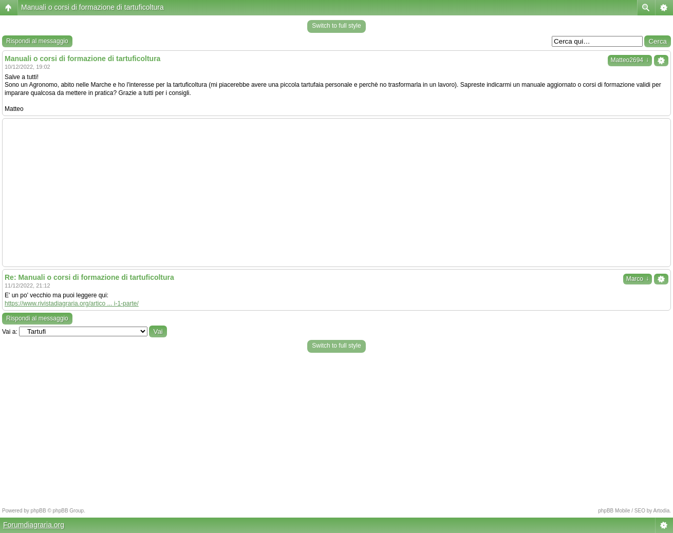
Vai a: (9, 331)
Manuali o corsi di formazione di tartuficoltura (92, 7)
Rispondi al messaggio (37, 41)
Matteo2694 (630, 60)
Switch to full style (336, 25)
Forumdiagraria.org (33, 525)
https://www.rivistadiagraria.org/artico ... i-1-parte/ (72, 303)
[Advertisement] (336, 192)
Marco (637, 278)
